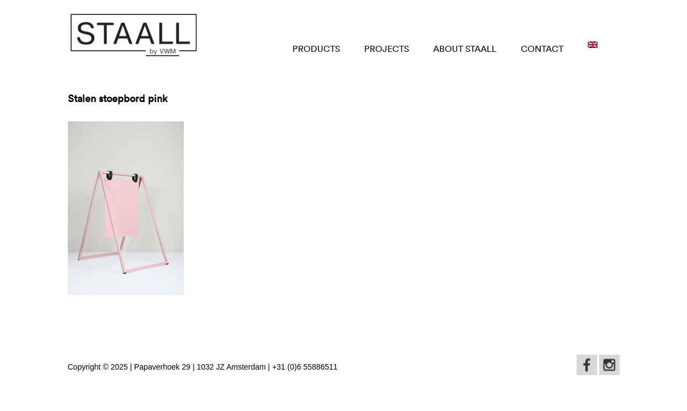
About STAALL (465, 48)
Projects (386, 48)
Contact (542, 48)
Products (316, 48)
